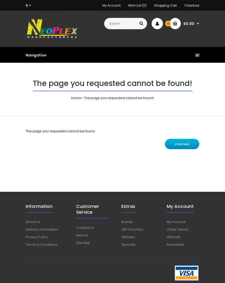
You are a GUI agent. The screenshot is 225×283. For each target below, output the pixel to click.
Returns (82, 235)
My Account (111, 5)
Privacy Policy (37, 237)
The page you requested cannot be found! (119, 98)
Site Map (83, 242)
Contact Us (85, 227)
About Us (33, 221)
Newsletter (175, 244)
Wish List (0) (137, 5)
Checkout (191, 5)
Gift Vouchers (132, 229)
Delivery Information (42, 229)
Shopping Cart (165, 5)
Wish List (173, 237)
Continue (182, 144)
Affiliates (128, 237)
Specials (128, 244)
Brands (127, 221)
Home (76, 98)
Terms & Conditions (42, 244)
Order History (177, 229)
